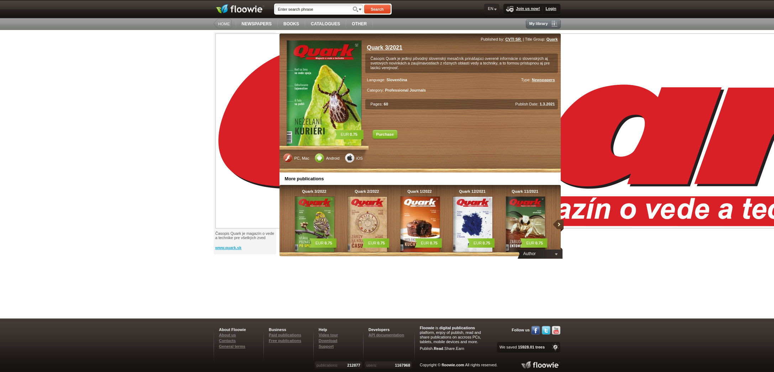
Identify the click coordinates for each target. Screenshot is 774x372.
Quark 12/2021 (472, 191)
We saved (522, 347)
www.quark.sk (228, 248)
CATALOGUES (325, 23)
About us (227, 335)
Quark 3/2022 (314, 191)
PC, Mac (296, 157)
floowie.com (452, 365)
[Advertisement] (246, 283)
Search (377, 9)
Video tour (328, 335)
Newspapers (543, 80)
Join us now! (523, 9)
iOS (354, 157)
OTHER (359, 23)
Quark (552, 39)
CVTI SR (513, 39)
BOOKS (291, 23)
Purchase (385, 134)
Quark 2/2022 (367, 191)
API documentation (386, 335)
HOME (224, 24)
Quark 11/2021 (525, 191)
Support (326, 346)
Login (551, 8)
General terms (232, 346)
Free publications (285, 341)
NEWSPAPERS (257, 23)
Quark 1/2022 (419, 191)
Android (327, 157)
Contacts (227, 341)
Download (328, 341)
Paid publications (285, 335)
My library (543, 24)
